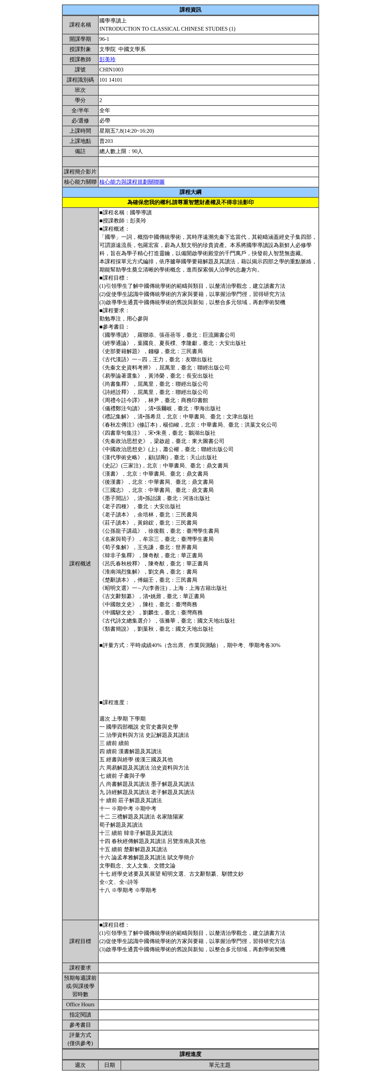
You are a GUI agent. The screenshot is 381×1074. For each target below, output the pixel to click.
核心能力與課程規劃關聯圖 (132, 182)
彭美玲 (107, 59)
